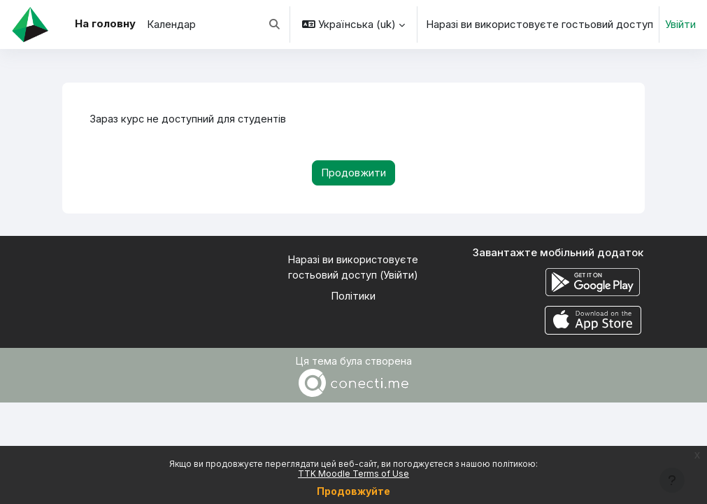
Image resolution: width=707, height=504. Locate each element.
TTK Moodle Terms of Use (353, 473)
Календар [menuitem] (171, 24)
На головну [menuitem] (105, 24)
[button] (274, 24)
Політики (353, 297)
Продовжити (353, 173)
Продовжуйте (353, 491)
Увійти (680, 24)
